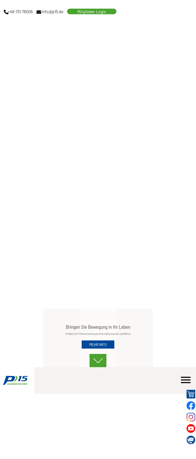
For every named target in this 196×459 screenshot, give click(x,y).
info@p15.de (52, 11)
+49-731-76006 (20, 11)
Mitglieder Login (91, 11)
